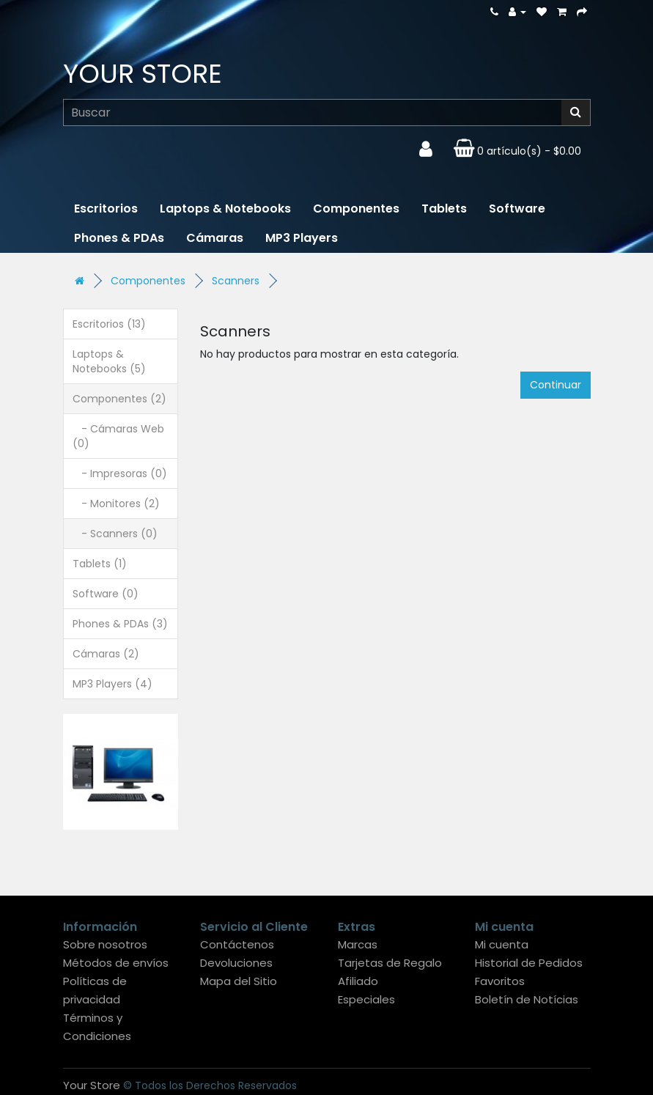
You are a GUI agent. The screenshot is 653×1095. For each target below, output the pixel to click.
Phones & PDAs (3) (120, 623)
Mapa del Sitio (238, 981)
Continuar (555, 384)
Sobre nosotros (105, 944)
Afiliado (358, 981)
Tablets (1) (100, 563)
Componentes (356, 208)
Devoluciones (236, 962)
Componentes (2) (119, 398)
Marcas (357, 944)
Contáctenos (237, 944)
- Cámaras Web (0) (118, 436)
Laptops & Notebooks (225, 208)
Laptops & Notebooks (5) (109, 361)
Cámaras (214, 237)
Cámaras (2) (106, 653)
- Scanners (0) (115, 533)
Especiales (366, 999)
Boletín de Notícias (526, 999)
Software (517, 208)
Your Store (142, 73)
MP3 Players (301, 237)
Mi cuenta (501, 944)
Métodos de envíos (116, 962)
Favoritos (500, 981)
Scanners (235, 280)
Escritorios (106, 208)
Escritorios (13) (109, 324)
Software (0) (106, 593)
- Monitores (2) (116, 503)
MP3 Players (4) (112, 683)
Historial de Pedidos (529, 962)
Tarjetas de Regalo (390, 962)
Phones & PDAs (119, 237)
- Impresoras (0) (120, 473)
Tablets (444, 208)
